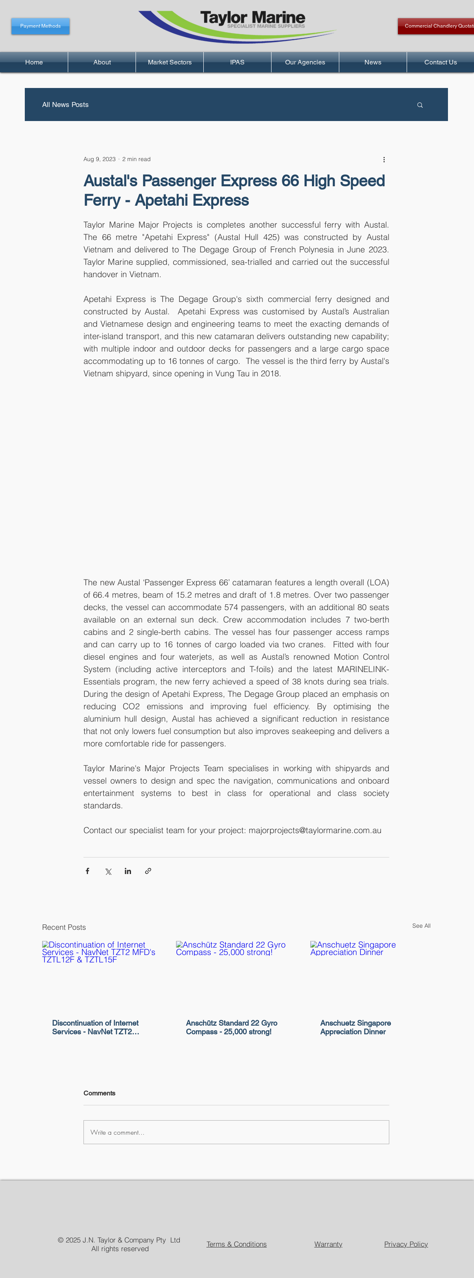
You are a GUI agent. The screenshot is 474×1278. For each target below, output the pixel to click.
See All (421, 925)
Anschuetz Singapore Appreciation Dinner (355, 1027)
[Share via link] (148, 871)
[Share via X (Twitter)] (108, 871)
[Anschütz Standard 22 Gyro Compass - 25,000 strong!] (236, 975)
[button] (420, 104)
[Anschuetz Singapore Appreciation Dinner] (370, 974)
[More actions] (384, 159)
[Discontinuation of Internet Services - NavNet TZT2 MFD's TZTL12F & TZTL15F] (102, 974)
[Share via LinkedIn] (128, 871)
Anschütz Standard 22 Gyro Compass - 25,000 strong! (231, 1027)
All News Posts (65, 104)
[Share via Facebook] (87, 871)
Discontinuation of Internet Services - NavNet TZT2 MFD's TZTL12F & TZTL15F (98, 1027)
